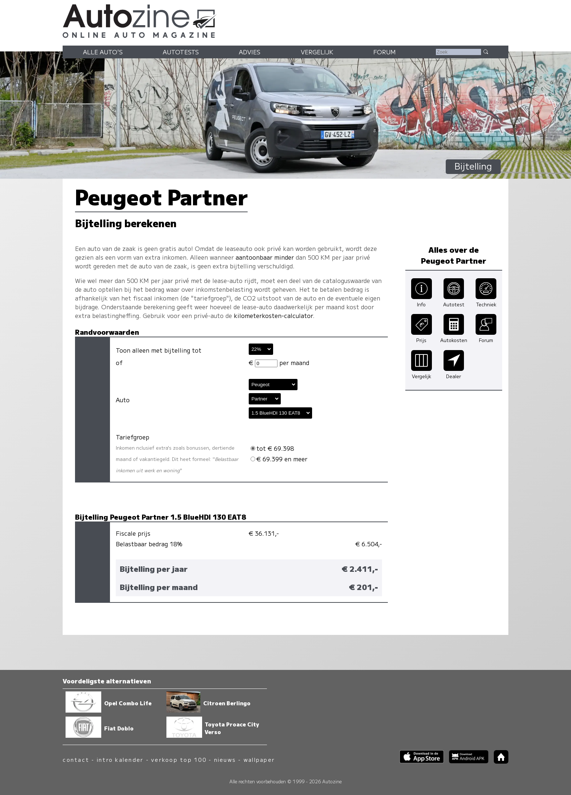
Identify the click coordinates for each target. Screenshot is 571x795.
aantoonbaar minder (265, 257)
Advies (249, 51)
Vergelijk (317, 51)
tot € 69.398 (272, 448)
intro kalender (120, 759)
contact (76, 759)
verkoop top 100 (178, 759)
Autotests (181, 51)
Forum (384, 51)
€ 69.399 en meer (279, 458)
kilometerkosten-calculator (273, 315)
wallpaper (259, 759)
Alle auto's (103, 51)
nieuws (225, 759)
